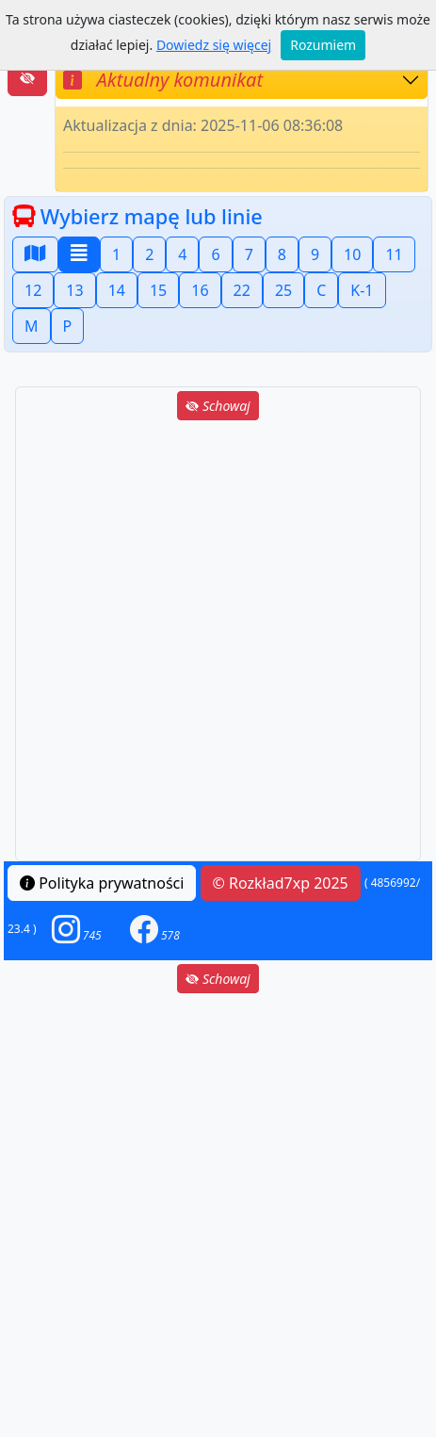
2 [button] (149, 254)
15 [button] (158, 290)
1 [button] (116, 254)
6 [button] (215, 254)
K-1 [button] (361, 290)
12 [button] (32, 290)
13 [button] (74, 290)
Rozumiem (323, 45)
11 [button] (393, 254)
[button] (77, 929)
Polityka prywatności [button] (102, 883)
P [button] (68, 326)
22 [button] (242, 290)
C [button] (321, 290)
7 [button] (249, 254)
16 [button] (199, 290)
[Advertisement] (218, 642)
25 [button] (283, 290)
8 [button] (282, 254)
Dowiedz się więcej (213, 45)
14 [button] (116, 290)
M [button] (31, 326)
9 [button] (315, 254)
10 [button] (352, 254)
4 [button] (182, 254)
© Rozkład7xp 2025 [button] (280, 883)
